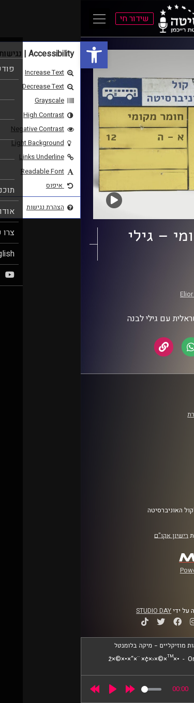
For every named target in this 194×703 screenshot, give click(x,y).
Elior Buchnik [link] (118, 294)
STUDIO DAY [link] (73, 610)
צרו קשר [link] (165, 485)
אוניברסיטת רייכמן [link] (150, 424)
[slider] (71, 689)
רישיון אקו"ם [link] (90, 535)
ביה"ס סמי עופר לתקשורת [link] (141, 414)
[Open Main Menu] (18, 18)
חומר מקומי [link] (138, 284)
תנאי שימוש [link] (160, 465)
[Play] (32, 689)
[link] (13, 54)
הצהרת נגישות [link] (157, 475)
